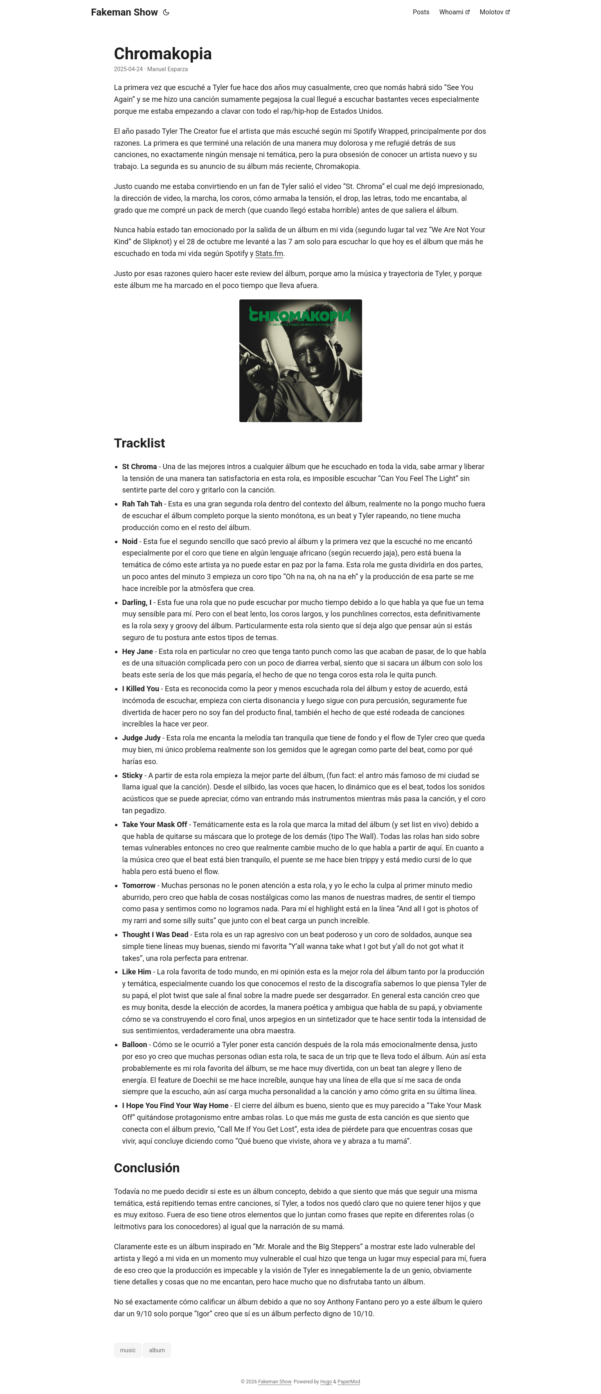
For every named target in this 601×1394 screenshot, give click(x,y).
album (157, 1350)
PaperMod (349, 1382)
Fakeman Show (124, 12)
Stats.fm (269, 253)
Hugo (326, 1382)
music (128, 1350)
